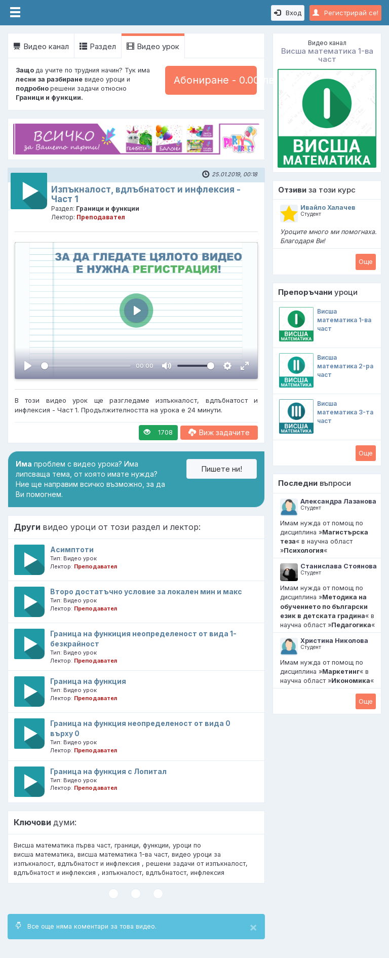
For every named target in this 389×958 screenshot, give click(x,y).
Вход (287, 13)
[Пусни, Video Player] (28, 366)
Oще (366, 261)
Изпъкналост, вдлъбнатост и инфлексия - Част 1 (146, 194)
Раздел (98, 46)
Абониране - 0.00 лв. (215, 80)
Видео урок (153, 46)
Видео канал (41, 46)
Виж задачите (219, 432)
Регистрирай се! (345, 13)
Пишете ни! (221, 469)
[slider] (86, 366)
